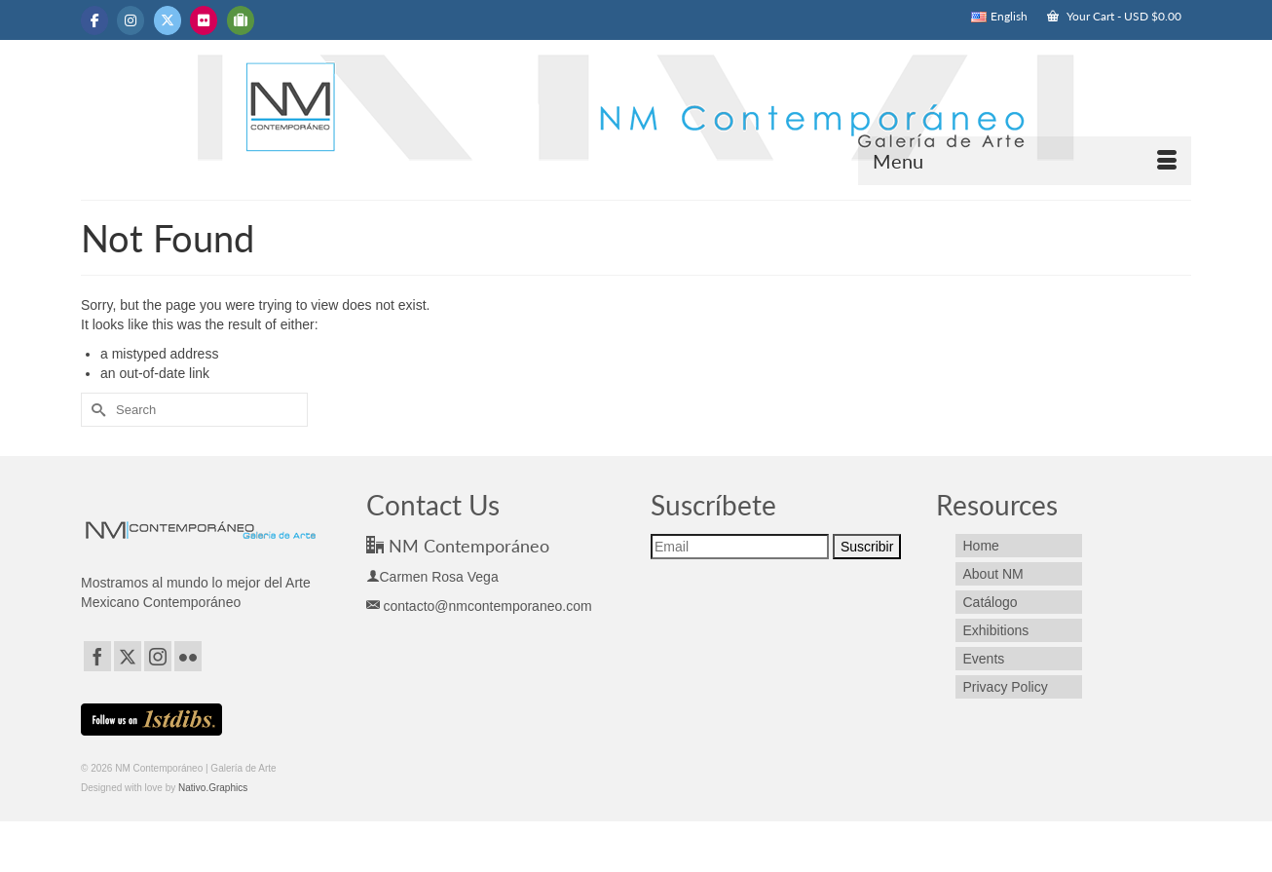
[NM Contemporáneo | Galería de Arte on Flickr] (203, 20)
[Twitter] (127, 656)
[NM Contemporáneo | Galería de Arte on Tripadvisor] (240, 20)
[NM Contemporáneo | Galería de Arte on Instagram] (130, 20)
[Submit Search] (95, 410)
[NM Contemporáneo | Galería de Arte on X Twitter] (167, 20)
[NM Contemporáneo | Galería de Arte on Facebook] (94, 20)
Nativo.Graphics (212, 787)
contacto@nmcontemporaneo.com (479, 606)
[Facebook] (97, 656)
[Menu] (1024, 160)
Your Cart (1114, 16)
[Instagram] (157, 656)
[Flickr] (188, 656)
